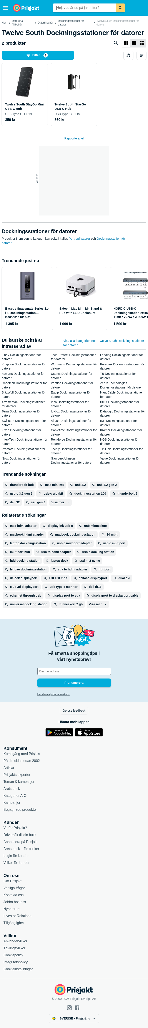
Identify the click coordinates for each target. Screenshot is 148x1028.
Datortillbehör (45, 22)
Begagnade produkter (20, 809)
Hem (4, 22)
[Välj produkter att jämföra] (128, 55)
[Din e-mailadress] (74, 671)
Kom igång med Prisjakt (21, 754)
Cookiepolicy (13, 955)
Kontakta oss (13, 895)
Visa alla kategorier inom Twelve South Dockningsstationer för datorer (103, 343)
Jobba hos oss (14, 902)
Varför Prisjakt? (15, 828)
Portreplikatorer (79, 238)
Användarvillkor (15, 941)
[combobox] (84, 7)
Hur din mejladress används (53, 694)
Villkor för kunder (16, 863)
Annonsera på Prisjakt (20, 842)
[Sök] (120, 7)
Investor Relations (17, 916)
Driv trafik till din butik (19, 835)
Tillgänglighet (13, 923)
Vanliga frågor (14, 888)
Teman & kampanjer (18, 782)
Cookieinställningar (18, 969)
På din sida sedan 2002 (21, 761)
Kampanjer (11, 802)
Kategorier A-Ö (15, 795)
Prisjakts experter (16, 775)
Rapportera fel (74, 138)
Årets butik (11, 789)
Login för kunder (16, 856)
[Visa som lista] (134, 43)
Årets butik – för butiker (21, 849)
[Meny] (5, 7)
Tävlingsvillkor (14, 948)
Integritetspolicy (15, 962)
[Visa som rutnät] (126, 43)
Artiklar (8, 768)
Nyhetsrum (11, 909)
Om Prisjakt (12, 881)
